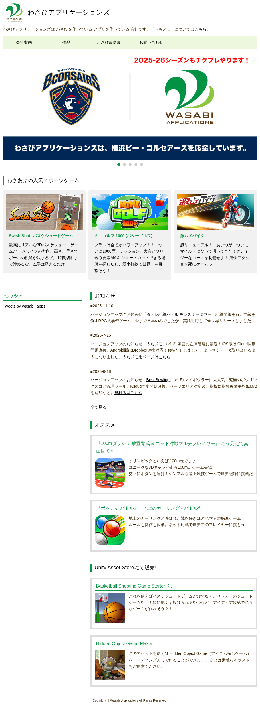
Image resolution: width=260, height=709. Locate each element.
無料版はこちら (128, 392)
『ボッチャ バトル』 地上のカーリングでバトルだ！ (151, 508)
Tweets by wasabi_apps (24, 306)
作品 (66, 42)
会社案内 (24, 42)
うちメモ (154, 344)
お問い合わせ (151, 42)
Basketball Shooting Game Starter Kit (134, 586)
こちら (200, 29)
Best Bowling (158, 379)
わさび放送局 (109, 42)
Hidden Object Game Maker (124, 643)
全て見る (98, 407)
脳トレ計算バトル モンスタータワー (179, 314)
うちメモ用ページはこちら (146, 356)
